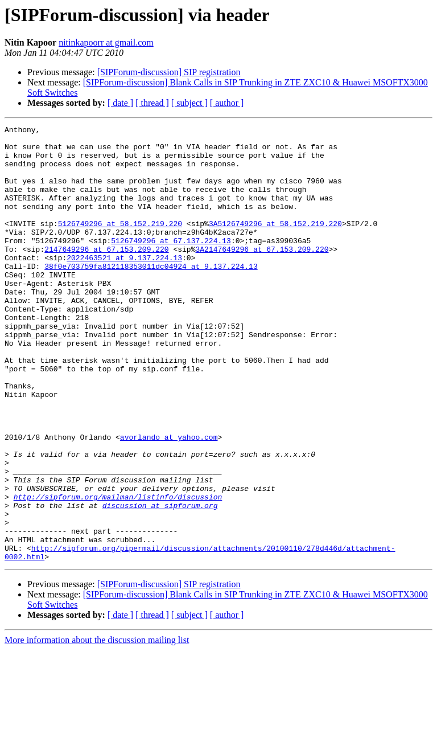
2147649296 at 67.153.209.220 (106, 274)
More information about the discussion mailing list (97, 727)
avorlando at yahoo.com (169, 500)
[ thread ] (152, 103)
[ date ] (120, 103)
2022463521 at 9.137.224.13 (124, 285)
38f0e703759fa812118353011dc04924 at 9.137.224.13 (150, 295)
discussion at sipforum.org (160, 582)
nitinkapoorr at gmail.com (106, 42)
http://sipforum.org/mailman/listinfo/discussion (118, 572)
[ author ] (227, 103)
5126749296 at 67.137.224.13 (171, 264)
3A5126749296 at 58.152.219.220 (275, 244)
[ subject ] (189, 103)
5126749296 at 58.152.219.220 (120, 244)
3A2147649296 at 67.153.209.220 (261, 274)
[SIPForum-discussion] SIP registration (169, 72)
